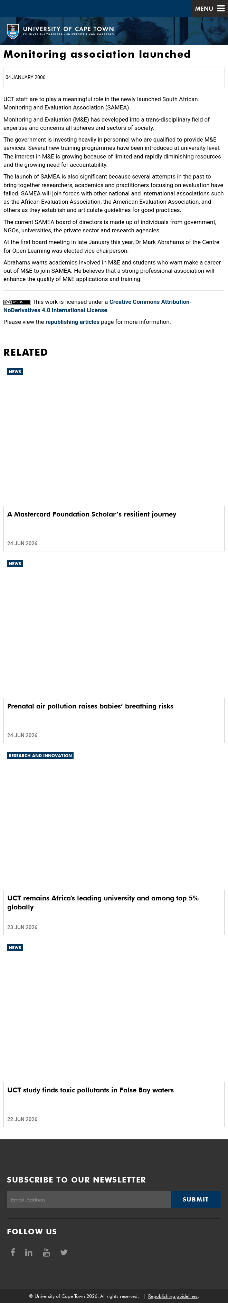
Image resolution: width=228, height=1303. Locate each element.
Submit (196, 1199)
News (15, 371)
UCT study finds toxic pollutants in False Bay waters (90, 1090)
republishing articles (72, 321)
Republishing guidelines (173, 1296)
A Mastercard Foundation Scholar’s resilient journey (91, 514)
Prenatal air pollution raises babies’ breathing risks (90, 706)
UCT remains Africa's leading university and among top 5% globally (103, 902)
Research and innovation (40, 755)
